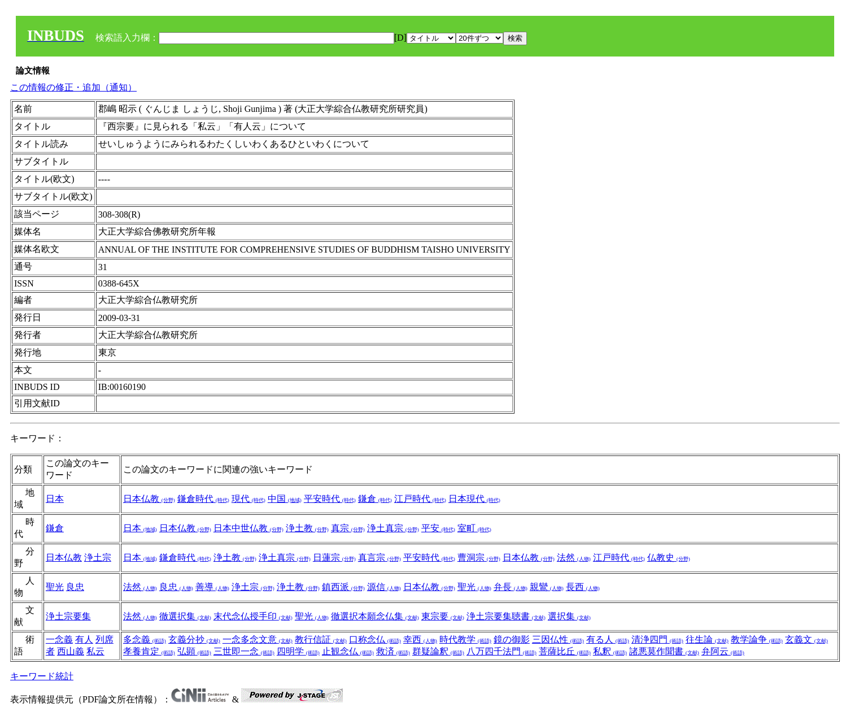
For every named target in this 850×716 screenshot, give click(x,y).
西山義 (70, 651)
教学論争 (757, 639)
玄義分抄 (194, 639)
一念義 (59, 639)
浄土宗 (97, 557)
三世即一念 (243, 651)
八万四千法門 (502, 651)
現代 (248, 499)
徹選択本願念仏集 (375, 616)
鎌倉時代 (203, 499)
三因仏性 (558, 639)
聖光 (55, 587)
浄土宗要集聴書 (506, 616)
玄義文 (806, 639)
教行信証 (321, 639)
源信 (384, 587)
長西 (583, 587)
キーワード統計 (41, 676)
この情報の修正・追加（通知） (73, 87)
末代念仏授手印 (253, 616)
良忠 (75, 587)
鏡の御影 (512, 639)
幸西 (420, 639)
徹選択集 (185, 616)
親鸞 (547, 587)
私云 (95, 651)
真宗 (348, 528)
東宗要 (442, 616)
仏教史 (668, 557)
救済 (393, 651)
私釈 (610, 651)
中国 (285, 499)
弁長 (511, 587)
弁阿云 (722, 651)
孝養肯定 (149, 651)
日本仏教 (149, 499)
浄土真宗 (393, 528)
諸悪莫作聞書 (664, 651)
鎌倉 (375, 499)
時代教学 (465, 639)
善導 (212, 587)
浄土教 (307, 528)
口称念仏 (375, 639)
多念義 (144, 639)
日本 (55, 499)
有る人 (607, 639)
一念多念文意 (258, 639)
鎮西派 (343, 587)
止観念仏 (348, 651)
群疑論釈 (438, 651)
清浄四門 (657, 639)
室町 (474, 528)
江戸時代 (420, 499)
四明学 (298, 651)
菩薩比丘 (565, 651)
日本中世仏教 (248, 528)
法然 (574, 557)
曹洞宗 (478, 557)
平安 (438, 528)
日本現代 (474, 499)
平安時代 (330, 499)
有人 (84, 639)
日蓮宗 (334, 557)
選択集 (569, 616)
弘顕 (194, 651)
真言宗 (379, 557)
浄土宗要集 (68, 616)
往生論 (707, 639)
